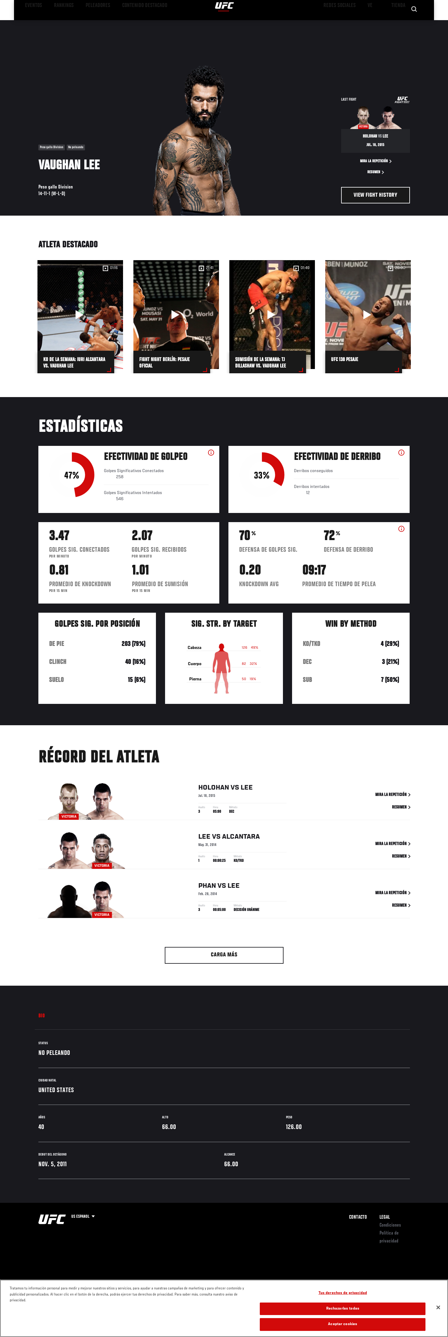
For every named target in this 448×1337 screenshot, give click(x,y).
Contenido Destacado (128, 23)
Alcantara (241, 838)
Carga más (224, 955)
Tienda (398, 23)
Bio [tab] (41, 1016)
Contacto (358, 1217)
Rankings (59, 23)
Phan (207, 887)
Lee (247, 789)
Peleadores (88, 23)
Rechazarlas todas (342, 1309)
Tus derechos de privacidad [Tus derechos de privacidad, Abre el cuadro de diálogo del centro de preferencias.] (343, 1293)
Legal (384, 1217)
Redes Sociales (344, 23)
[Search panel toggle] (413, 23)
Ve (370, 23)
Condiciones (390, 1225)
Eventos (32, 23)
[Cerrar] (438, 1307)
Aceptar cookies (342, 1324)
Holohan (213, 789)
